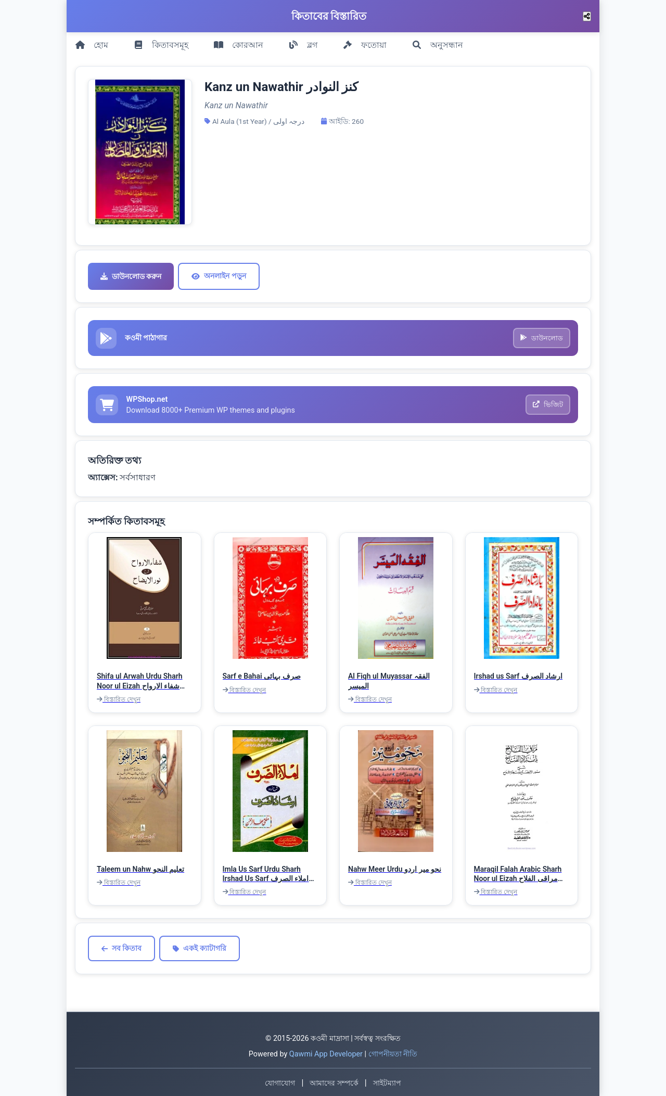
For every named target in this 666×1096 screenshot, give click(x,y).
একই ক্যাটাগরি (199, 946)
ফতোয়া (364, 42)
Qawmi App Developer (326, 1052)
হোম (91, 42)
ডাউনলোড (541, 334)
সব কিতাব (121, 946)
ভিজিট (547, 402)
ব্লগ (302, 42)
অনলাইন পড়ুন (218, 271)
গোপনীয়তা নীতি (393, 1052)
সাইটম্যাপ (387, 1081)
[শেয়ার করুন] (587, 16)
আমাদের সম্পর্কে (334, 1081)
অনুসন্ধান (437, 42)
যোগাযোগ (280, 1081)
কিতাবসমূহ (160, 42)
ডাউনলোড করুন (130, 271)
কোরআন (238, 42)
